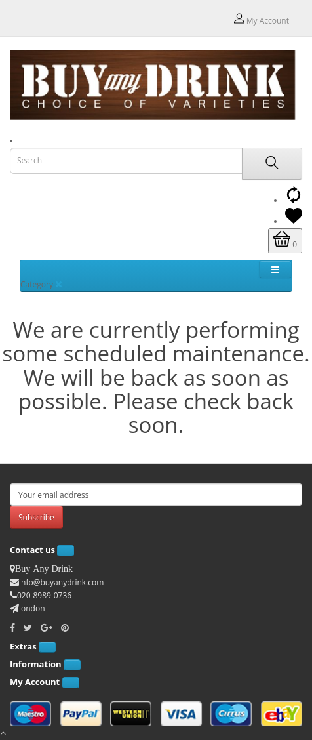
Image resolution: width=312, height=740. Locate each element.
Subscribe (36, 517)
